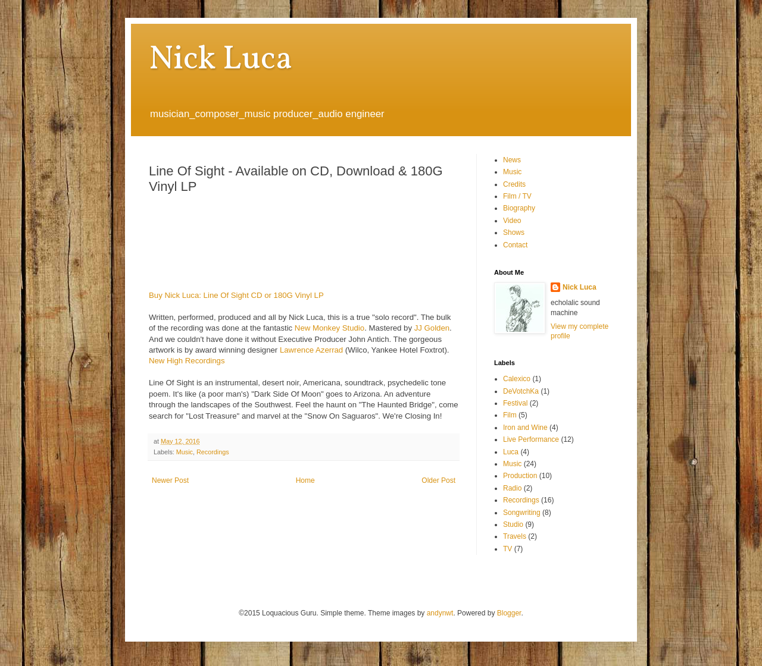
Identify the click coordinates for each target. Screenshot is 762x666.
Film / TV (517, 196)
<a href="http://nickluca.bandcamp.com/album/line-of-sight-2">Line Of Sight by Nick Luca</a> (297, 240)
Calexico (516, 379)
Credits (514, 184)
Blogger (509, 613)
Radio (512, 488)
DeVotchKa (521, 391)
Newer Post (170, 480)
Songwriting (522, 512)
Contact (515, 245)
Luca (511, 452)
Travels (514, 536)
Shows (513, 232)
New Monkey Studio (329, 327)
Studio (513, 524)
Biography (519, 208)
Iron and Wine (525, 427)
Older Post (438, 480)
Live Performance (531, 439)
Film (510, 415)
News (512, 160)
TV (507, 549)
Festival (515, 403)
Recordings (212, 451)
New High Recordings (187, 360)
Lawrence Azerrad (311, 349)
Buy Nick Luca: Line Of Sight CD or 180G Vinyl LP (236, 295)
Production (520, 476)
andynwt (440, 613)
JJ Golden (431, 327)
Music (184, 451)
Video (512, 220)
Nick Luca (220, 60)
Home (305, 480)
